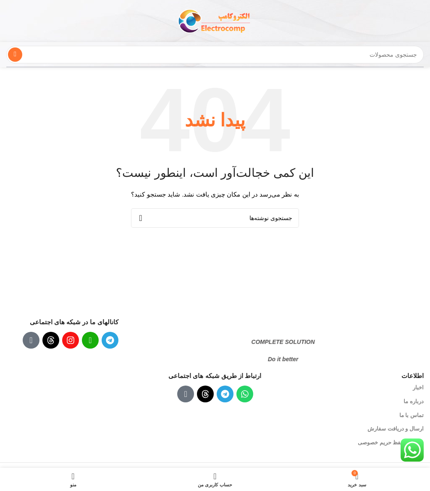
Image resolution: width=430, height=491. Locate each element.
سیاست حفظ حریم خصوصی (391, 442)
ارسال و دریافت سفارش (395, 428)
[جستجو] (215, 54)
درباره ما (414, 401)
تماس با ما (411, 415)
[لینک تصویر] (276, 321)
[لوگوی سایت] (215, 20)
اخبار (418, 387)
